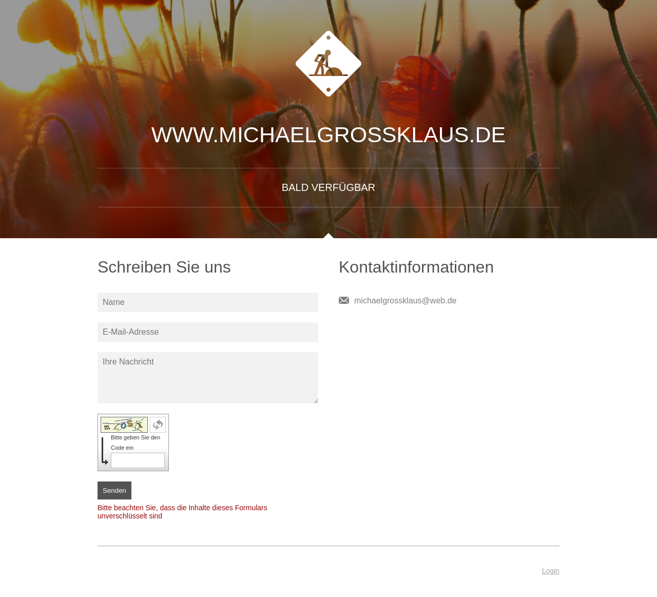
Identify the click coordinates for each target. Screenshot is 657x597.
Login (550, 571)
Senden (114, 490)
